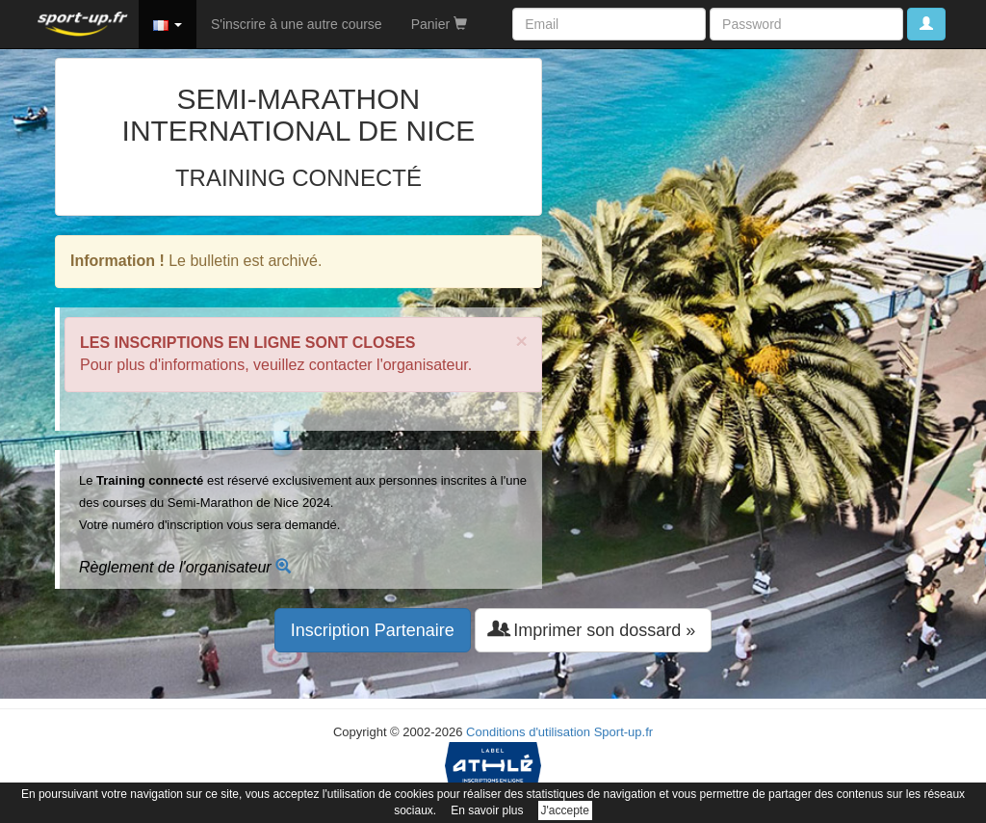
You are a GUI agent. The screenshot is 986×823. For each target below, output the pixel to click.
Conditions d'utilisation (528, 732)
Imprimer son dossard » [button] (593, 630)
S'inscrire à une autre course (296, 24)
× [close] (522, 341)
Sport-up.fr (623, 732)
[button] (167, 24)
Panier (439, 24)
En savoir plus (487, 810)
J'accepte (565, 810)
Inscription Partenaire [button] (372, 630)
